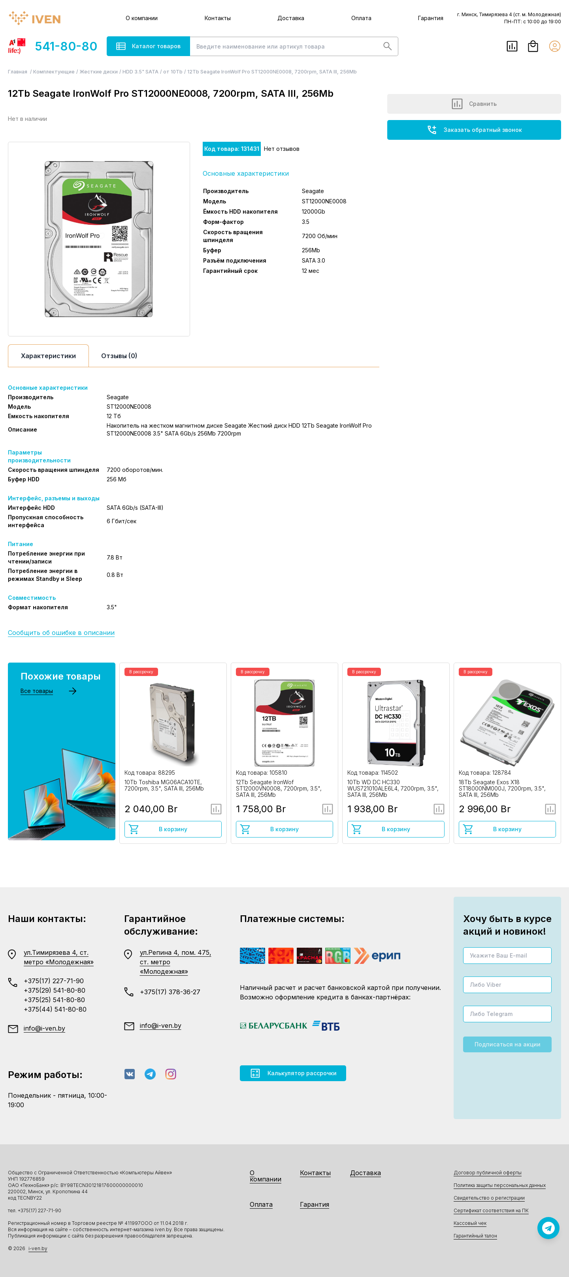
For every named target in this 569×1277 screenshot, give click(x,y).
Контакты (218, 18)
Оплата (361, 18)
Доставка (290, 18)
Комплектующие (54, 72)
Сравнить (474, 103)
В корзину (157, 829)
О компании (142, 18)
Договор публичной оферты (488, 1173)
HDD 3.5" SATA (140, 72)
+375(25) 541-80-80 (54, 1000)
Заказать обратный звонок (474, 129)
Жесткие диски (98, 72)
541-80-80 (52, 46)
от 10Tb (173, 72)
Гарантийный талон (475, 1236)
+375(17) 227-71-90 (54, 981)
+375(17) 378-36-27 (170, 992)
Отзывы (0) (119, 356)
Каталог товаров (148, 46)
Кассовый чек (470, 1223)
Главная (18, 72)
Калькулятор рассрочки (293, 1073)
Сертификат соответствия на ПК (491, 1210)
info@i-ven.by (44, 1028)
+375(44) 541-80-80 (55, 1009)
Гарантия (430, 18)
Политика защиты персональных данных (500, 1185)
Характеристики (48, 356)
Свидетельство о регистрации (489, 1198)
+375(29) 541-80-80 (54, 990)
